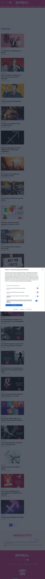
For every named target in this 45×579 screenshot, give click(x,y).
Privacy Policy (29, 309)
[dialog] (22, 290)
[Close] (43, 270)
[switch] (37, 288)
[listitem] (22, 285)
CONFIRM (14, 305)
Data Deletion (15, 309)
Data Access (22, 309)
